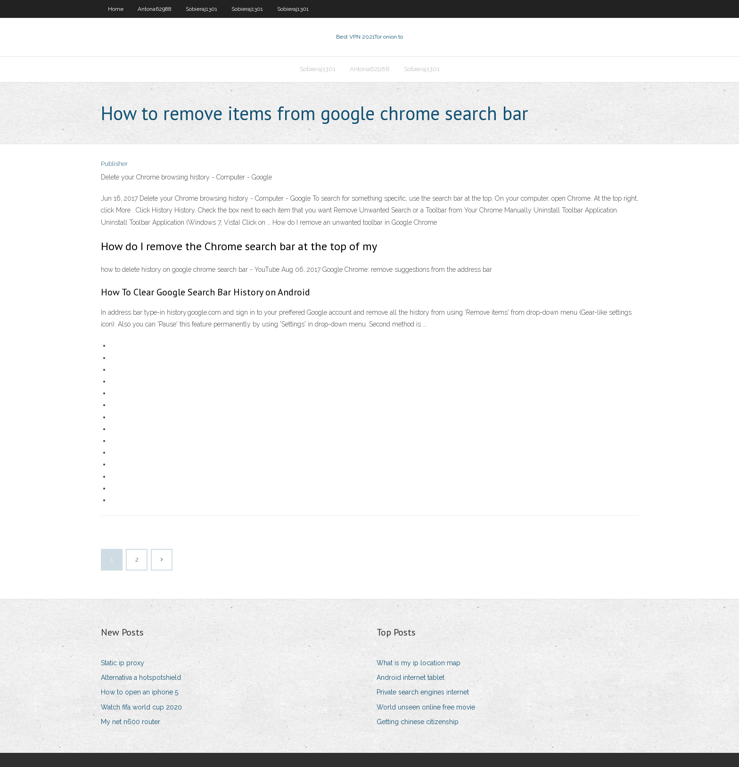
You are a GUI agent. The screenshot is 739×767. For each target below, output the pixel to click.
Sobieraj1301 (201, 9)
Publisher (114, 163)
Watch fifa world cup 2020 (141, 707)
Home (115, 9)
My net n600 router (130, 722)
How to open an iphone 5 (139, 692)
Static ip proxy (122, 663)
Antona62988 (155, 9)
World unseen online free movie (426, 707)
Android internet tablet (410, 677)
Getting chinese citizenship (418, 722)
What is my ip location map (418, 663)
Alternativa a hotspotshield (141, 677)
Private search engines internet (423, 692)
